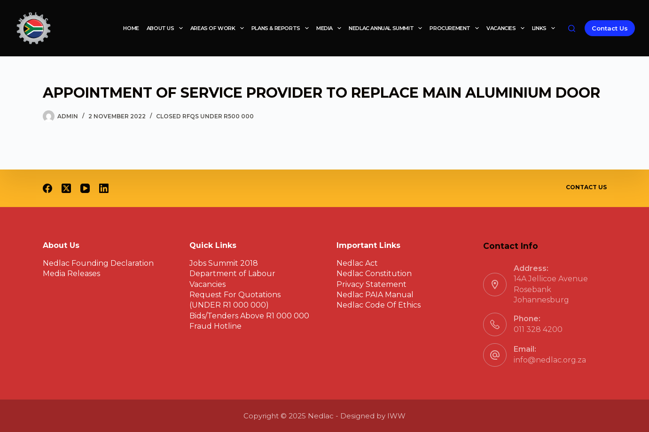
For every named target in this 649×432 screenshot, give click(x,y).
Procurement (456, 28)
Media (330, 28)
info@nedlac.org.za (550, 359)
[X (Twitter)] (66, 188)
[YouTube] (85, 188)
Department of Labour (232, 273)
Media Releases (71, 273)
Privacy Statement (371, 284)
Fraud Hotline (215, 326)
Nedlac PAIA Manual (375, 294)
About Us (167, 28)
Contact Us (610, 28)
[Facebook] (47, 188)
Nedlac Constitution (374, 273)
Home (131, 28)
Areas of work (219, 28)
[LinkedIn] (104, 188)
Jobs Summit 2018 (223, 263)
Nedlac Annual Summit (387, 28)
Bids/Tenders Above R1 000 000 (249, 315)
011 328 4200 (538, 329)
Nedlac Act (357, 263)
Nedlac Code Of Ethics (378, 305)
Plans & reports (282, 28)
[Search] (571, 28)
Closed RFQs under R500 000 (205, 116)
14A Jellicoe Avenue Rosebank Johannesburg (551, 289)
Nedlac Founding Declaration (98, 263)
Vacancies (507, 28)
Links (545, 28)
